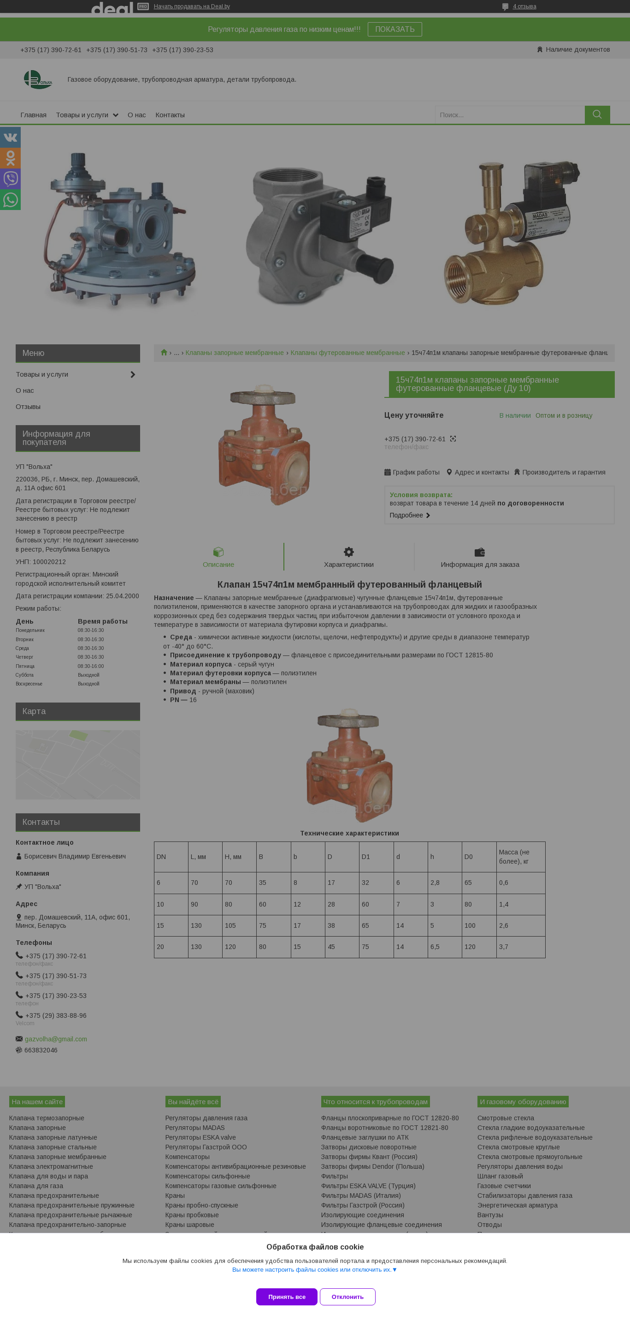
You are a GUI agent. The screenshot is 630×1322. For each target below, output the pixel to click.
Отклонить (355, 1296)
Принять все (287, 1296)
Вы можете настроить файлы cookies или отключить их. (312, 1276)
